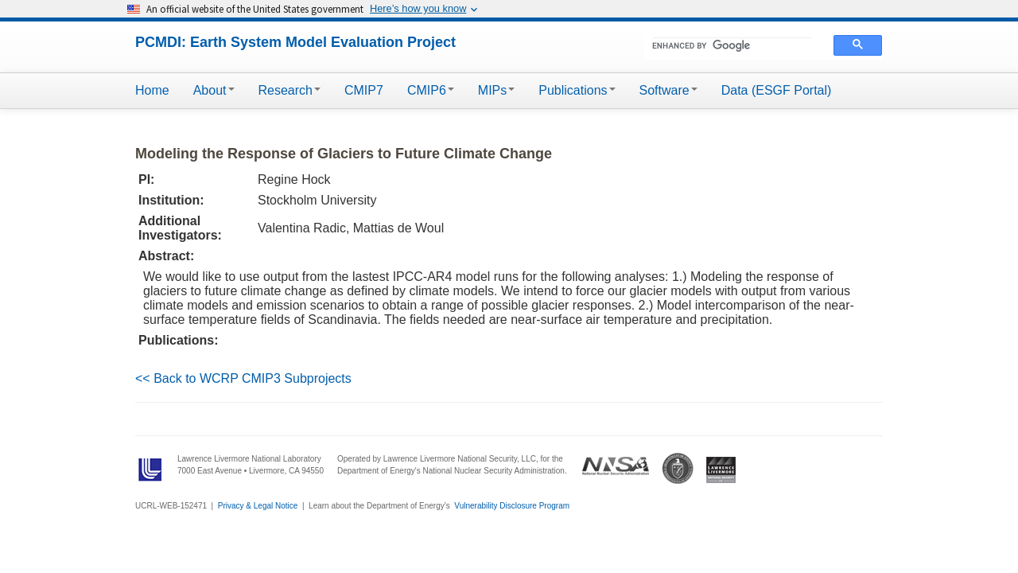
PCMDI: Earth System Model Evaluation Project (295, 42)
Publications (576, 90)
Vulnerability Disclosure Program (511, 505)
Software (668, 90)
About (214, 90)
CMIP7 (363, 90)
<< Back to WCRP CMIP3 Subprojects (243, 378)
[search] (732, 45)
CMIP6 (430, 90)
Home (152, 90)
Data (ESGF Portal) (776, 90)
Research (289, 90)
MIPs (496, 90)
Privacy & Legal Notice (258, 505)
